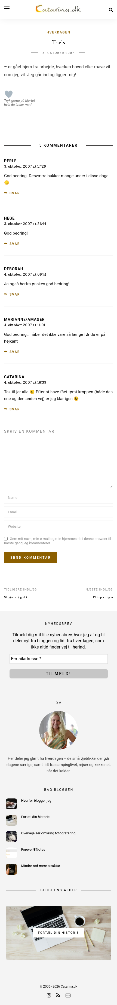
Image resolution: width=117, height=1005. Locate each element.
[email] (68, 995)
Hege (9, 218)
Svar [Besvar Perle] (15, 193)
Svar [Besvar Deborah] (15, 294)
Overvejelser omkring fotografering (48, 833)
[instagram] (49, 995)
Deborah (13, 269)
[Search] (111, 9)
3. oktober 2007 (58, 53)
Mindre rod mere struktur (40, 866)
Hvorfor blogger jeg (36, 800)
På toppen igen (103, 597)
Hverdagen (58, 32)
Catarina (14, 377)
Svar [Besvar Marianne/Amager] (15, 352)
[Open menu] (7, 8)
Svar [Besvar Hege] (15, 244)
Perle (10, 161)
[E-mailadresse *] (59, 658)
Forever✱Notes (33, 849)
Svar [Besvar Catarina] (15, 409)
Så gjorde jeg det (15, 597)
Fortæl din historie (35, 817)
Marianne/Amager (24, 319)
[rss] (58, 995)
